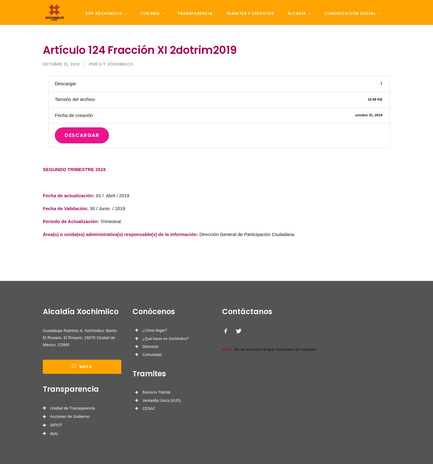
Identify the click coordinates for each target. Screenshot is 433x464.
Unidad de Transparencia (72, 408)
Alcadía (287, 19)
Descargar (82, 150)
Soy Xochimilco (108, 19)
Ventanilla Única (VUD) (162, 400)
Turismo (151, 19)
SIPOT (56, 425)
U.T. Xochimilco (116, 80)
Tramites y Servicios (241, 19)
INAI (54, 433)
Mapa (82, 366)
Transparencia (190, 19)
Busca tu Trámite (157, 392)
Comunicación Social (337, 19)
